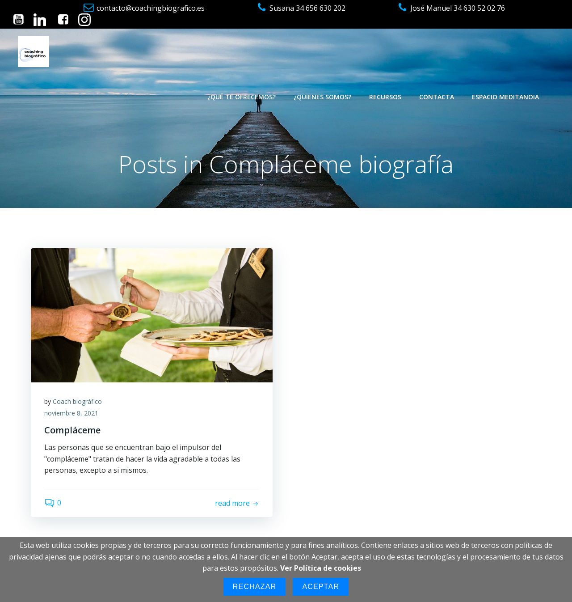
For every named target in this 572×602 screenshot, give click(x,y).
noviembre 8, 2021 (71, 413)
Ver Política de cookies (320, 568)
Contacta (436, 97)
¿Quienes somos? (322, 97)
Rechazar (255, 586)
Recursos (385, 97)
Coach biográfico (77, 401)
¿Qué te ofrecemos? (241, 97)
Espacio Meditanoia (505, 97)
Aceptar (320, 586)
